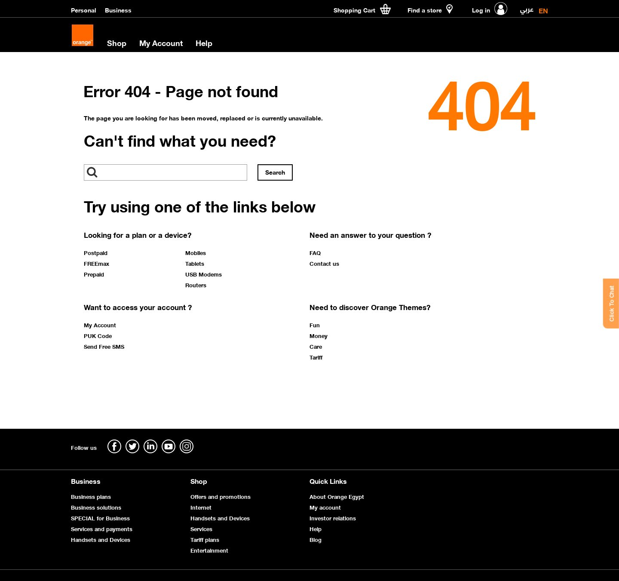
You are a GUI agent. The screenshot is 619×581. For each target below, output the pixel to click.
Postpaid (95, 252)
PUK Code (98, 335)
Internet (200, 506)
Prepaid (94, 274)
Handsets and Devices (100, 539)
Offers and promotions (220, 496)
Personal (83, 9)
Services (201, 528)
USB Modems (203, 274)
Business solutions (96, 506)
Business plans (91, 496)
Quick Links (328, 480)
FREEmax (96, 263)
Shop (116, 42)
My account (325, 506)
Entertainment (209, 549)
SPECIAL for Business (100, 517)
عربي (526, 7)
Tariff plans (204, 539)
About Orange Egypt (337, 496)
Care (316, 346)
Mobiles (195, 252)
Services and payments (101, 528)
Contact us (324, 263)
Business (118, 9)
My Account (161, 42)
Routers (195, 284)
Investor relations (333, 517)
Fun (315, 324)
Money (319, 335)
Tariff (316, 357)
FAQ (315, 252)
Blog (316, 539)
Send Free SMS (104, 346)
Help (204, 42)
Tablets (194, 263)
